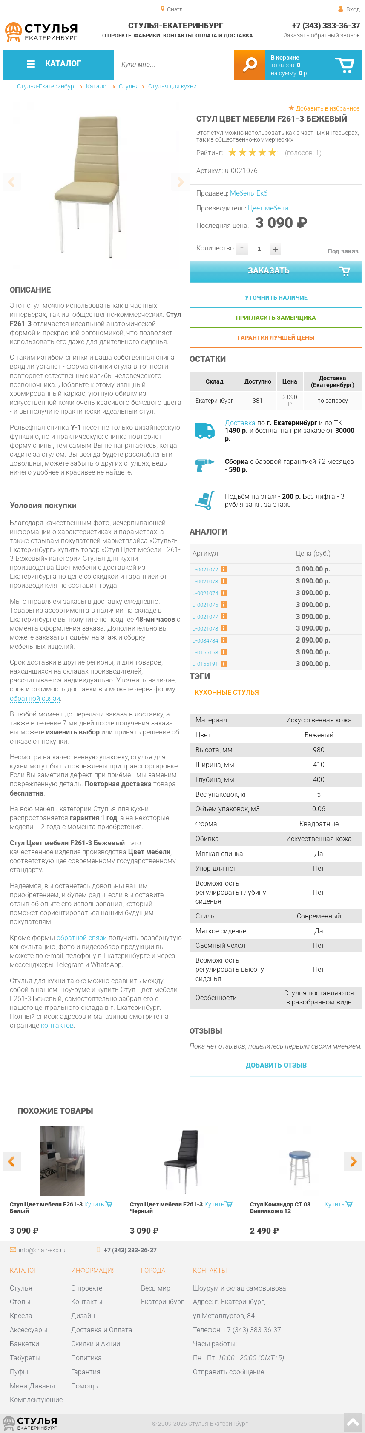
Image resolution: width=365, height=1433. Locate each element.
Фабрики (147, 35)
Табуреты (25, 1358)
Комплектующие (36, 1400)
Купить (94, 1204)
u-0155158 (205, 652)
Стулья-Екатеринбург (47, 86)
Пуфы (19, 1372)
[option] (96, 185)
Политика (86, 1358)
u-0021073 (205, 581)
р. (303, 73)
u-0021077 (205, 617)
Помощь (84, 1386)
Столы (20, 1302)
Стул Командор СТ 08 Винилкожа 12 (280, 1207)
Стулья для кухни (172, 86)
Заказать (300, 271)
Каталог (97, 86)
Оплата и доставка (224, 35)
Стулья (129, 86)
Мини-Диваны (32, 1386)
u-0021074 (205, 593)
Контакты (178, 35)
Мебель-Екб (248, 193)
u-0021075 (205, 605)
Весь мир (155, 1288)
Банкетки (24, 1344)
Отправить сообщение (228, 1372)
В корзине (285, 57)
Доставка (240, 423)
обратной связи (35, 698)
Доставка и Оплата (101, 1330)
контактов (57, 1025)
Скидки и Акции (95, 1344)
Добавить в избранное (327, 108)
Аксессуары (28, 1330)
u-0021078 (205, 629)
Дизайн (83, 1316)
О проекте (116, 35)
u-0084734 (205, 640)
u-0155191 (205, 664)
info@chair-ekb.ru (42, 1250)
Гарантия (86, 1372)
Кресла (21, 1316)
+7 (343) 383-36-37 (326, 26)
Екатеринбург (162, 1302)
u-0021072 (205, 569)
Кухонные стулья (227, 692)
